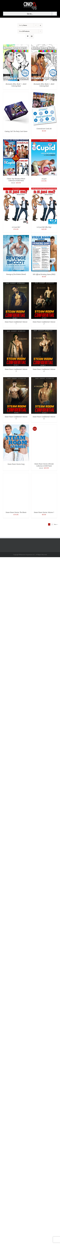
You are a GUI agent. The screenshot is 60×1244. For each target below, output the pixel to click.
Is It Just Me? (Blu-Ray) (44, 227)
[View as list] (32, 36)
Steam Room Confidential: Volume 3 (16, 370)
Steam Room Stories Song (16, 464)
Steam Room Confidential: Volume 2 (44, 323)
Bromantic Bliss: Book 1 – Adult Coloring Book (16, 85)
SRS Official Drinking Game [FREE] (44, 274)
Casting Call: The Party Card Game (16, 131)
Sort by (23, 25)
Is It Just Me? (16, 227)
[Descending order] (40, 25)
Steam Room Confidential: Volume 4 (44, 370)
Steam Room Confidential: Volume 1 (16, 323)
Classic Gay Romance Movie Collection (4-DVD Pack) (16, 180)
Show (24, 31)
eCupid (44, 179)
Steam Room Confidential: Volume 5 (16, 418)
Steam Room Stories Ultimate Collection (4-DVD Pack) (44, 465)
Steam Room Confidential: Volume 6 (44, 418)
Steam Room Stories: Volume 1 (44, 512)
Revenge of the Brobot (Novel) (16, 274)
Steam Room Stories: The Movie (16, 512)
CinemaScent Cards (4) (44, 129)
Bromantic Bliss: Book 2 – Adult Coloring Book (44, 85)
